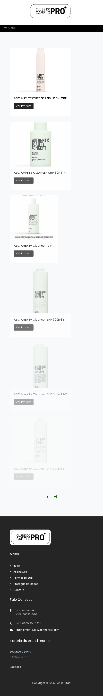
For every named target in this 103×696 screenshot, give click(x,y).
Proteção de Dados (24, 584)
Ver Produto (23, 106)
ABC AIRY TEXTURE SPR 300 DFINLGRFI (40, 98)
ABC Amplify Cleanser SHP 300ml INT (40, 322)
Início (15, 566)
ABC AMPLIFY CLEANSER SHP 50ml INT (40, 174)
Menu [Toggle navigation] (10, 28)
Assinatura (18, 572)
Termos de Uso (21, 578)
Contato (17, 590)
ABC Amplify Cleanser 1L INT (34, 247)
